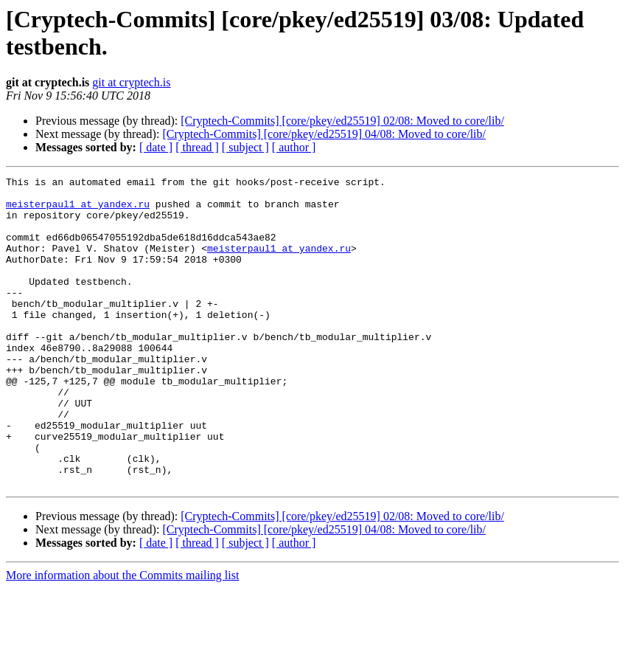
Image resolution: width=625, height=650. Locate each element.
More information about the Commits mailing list (122, 637)
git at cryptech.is (131, 82)
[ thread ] (197, 147)
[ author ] (294, 147)
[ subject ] (245, 147)
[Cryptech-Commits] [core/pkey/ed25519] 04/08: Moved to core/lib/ (324, 134)
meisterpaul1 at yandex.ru (78, 210)
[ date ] (155, 147)
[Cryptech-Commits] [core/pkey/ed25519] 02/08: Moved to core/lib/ (342, 120)
